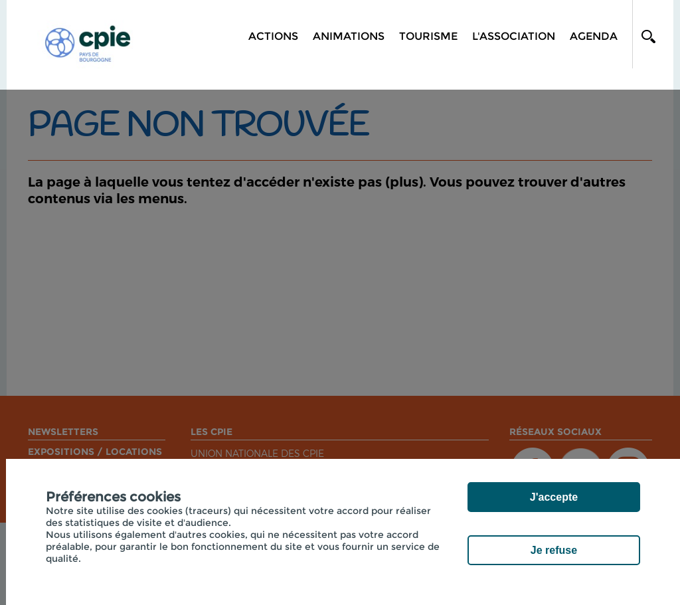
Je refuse (554, 550)
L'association (513, 36)
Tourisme (428, 36)
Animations (348, 36)
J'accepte (554, 497)
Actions (273, 36)
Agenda (594, 36)
